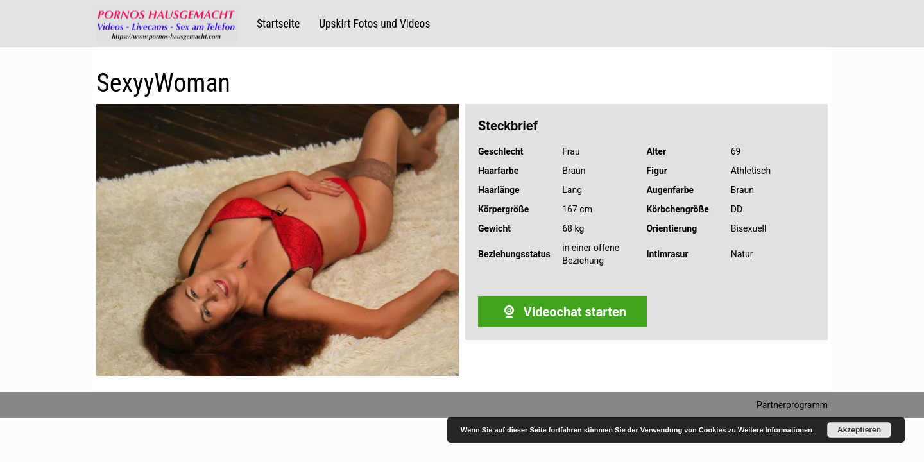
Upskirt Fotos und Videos (374, 23)
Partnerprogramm (792, 405)
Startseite (278, 23)
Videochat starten (562, 312)
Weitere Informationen (775, 430)
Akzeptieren (859, 429)
